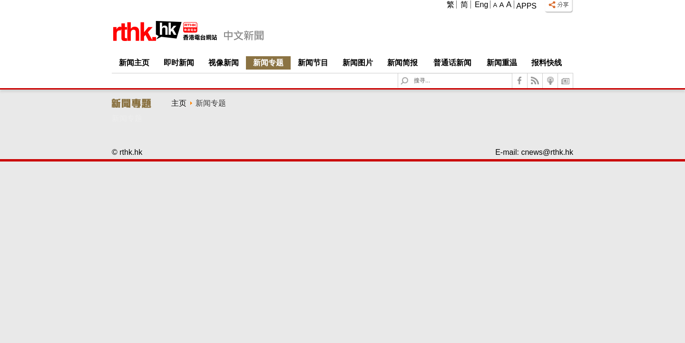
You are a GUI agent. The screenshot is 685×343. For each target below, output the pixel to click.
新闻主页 (134, 63)
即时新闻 (179, 63)
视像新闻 (223, 63)
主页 (178, 103)
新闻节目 (313, 63)
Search (410, 73)
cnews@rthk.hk (547, 152)
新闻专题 (268, 63)
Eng (481, 4)
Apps (526, 6)
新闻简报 (402, 63)
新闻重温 (502, 63)
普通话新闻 (452, 63)
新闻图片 (357, 63)
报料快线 (546, 63)
